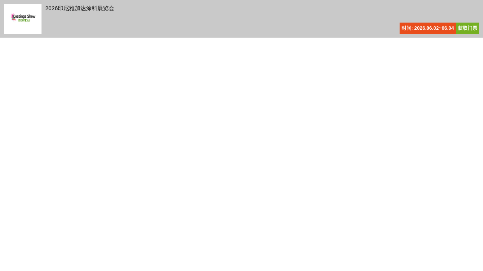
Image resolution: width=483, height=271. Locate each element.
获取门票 (467, 28)
